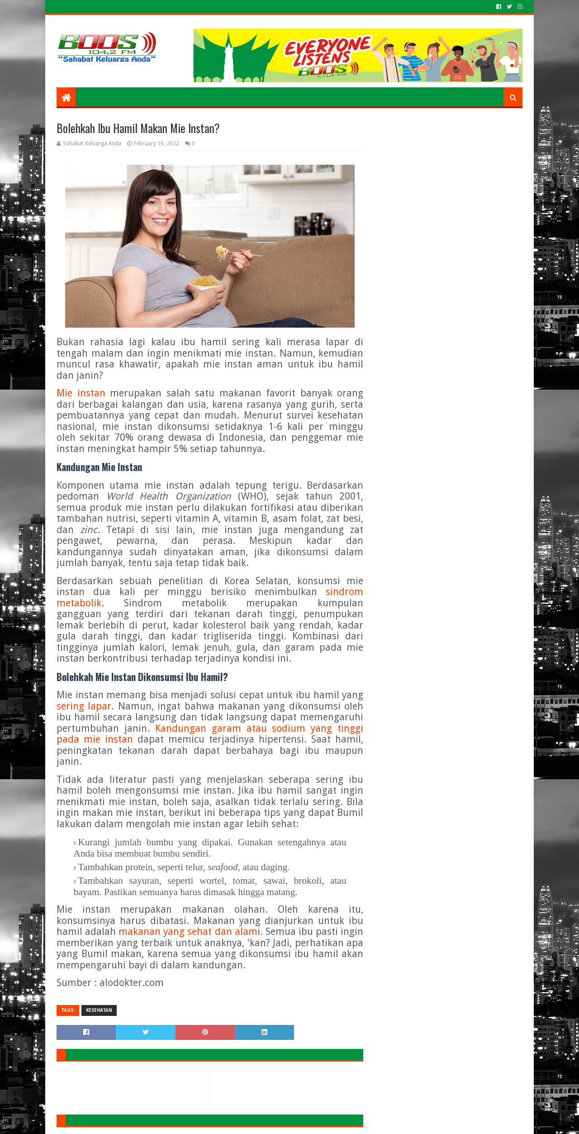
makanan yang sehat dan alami (189, 931)
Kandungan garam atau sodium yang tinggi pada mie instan (210, 734)
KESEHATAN (99, 1010)
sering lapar (84, 706)
